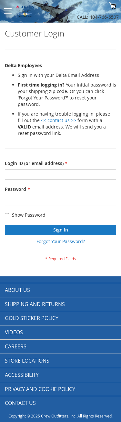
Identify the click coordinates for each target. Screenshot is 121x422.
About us (17, 289)
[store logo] (40, 11)
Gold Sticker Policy (31, 318)
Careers (15, 346)
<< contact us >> (58, 120)
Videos (14, 332)
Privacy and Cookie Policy (40, 389)
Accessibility (22, 374)
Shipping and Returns (35, 304)
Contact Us (20, 403)
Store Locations (27, 360)
